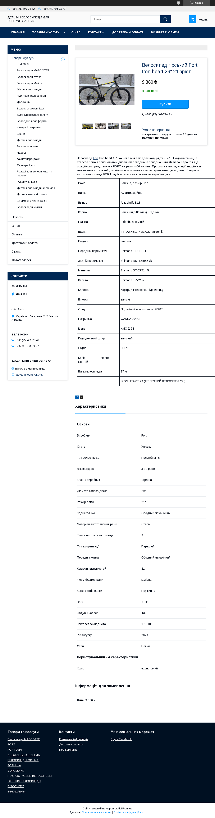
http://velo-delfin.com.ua (30, 368)
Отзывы (17, 234)
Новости (17, 217)
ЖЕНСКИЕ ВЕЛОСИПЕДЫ (24, 781)
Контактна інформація (73, 739)
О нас (76, 32)
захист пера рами (28, 159)
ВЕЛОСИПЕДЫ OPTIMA (23, 760)
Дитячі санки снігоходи (32, 194)
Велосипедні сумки (29, 207)
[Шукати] (165, 19)
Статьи (17, 251)
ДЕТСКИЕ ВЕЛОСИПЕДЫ (24, 754)
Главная (18, 32)
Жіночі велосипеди (29, 89)
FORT (11, 744)
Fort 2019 (22, 64)
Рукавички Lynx (27, 181)
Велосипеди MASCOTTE (33, 70)
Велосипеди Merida (29, 83)
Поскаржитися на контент (97, 812)
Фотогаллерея (22, 260)
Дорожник (23, 102)
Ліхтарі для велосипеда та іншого (34, 173)
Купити (165, 104)
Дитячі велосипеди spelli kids (36, 188)
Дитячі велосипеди (29, 140)
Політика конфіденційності (129, 812)
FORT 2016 (15, 749)
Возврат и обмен (165, 32)
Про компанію (68, 749)
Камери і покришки (29, 127)
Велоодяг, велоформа (32, 121)
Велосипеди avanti (29, 76)
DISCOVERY (16, 786)
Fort (95, 158)
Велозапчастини (27, 146)
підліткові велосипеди (31, 95)
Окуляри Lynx (26, 165)
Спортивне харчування (32, 200)
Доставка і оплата (71, 744)
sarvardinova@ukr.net (28, 374)
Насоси (22, 152)
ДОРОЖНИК (16, 770)
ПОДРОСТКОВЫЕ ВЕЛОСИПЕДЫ (30, 775)
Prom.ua (127, 808)
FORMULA (14, 765)
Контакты (96, 32)
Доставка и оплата (127, 32)
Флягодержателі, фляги (32, 114)
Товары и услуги (46, 32)
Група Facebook (121, 739)
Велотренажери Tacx (31, 108)
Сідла (21, 133)
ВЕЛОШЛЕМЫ (16, 791)
